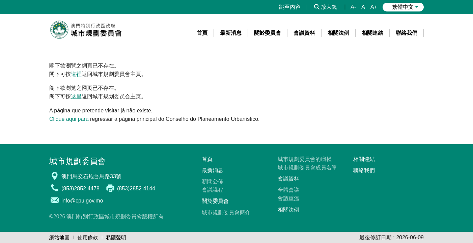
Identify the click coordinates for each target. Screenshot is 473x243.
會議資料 (288, 179)
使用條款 (88, 237)
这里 (76, 96)
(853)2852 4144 (136, 188)
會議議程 (212, 190)
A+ (373, 7)
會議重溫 (288, 198)
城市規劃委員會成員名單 (307, 167)
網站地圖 (59, 237)
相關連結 (364, 159)
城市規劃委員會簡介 (226, 212)
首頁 (207, 159)
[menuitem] (202, 33)
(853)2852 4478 (80, 188)
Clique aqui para (69, 119)
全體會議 (288, 190)
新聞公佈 (212, 181)
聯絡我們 (364, 170)
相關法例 (288, 210)
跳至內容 (290, 7)
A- (353, 7)
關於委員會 (215, 201)
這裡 (76, 74)
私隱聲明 (116, 237)
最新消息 (212, 170)
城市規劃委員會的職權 (305, 159)
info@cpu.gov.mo (82, 201)
